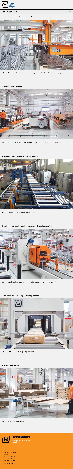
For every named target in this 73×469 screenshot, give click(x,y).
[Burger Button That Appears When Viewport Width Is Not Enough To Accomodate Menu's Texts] (69, 4)
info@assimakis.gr (9, 463)
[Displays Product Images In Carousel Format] (67, 12)
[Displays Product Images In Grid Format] (70, 12)
